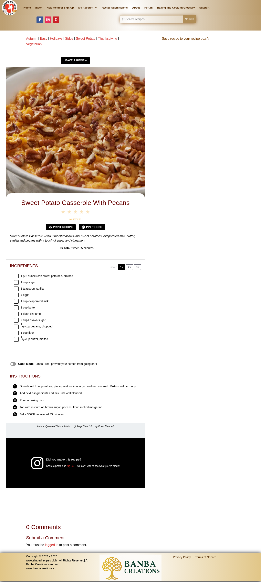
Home (27, 7)
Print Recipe (61, 227)
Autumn (31, 38)
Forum (148, 7)
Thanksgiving (107, 38)
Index (38, 7)
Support (204, 7)
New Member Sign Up (60, 7)
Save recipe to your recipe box (185, 38)
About (136, 7)
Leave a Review (75, 60)
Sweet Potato (85, 38)
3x (137, 267)
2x (129, 267)
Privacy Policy (182, 557)
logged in (51, 545)
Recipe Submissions (115, 7)
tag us (70, 466)
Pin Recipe (92, 227)
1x (121, 267)
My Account (85, 7)
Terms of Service (205, 557)
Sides (69, 38)
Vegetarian (34, 44)
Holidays (56, 38)
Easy (43, 38)
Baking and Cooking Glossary (176, 7)
